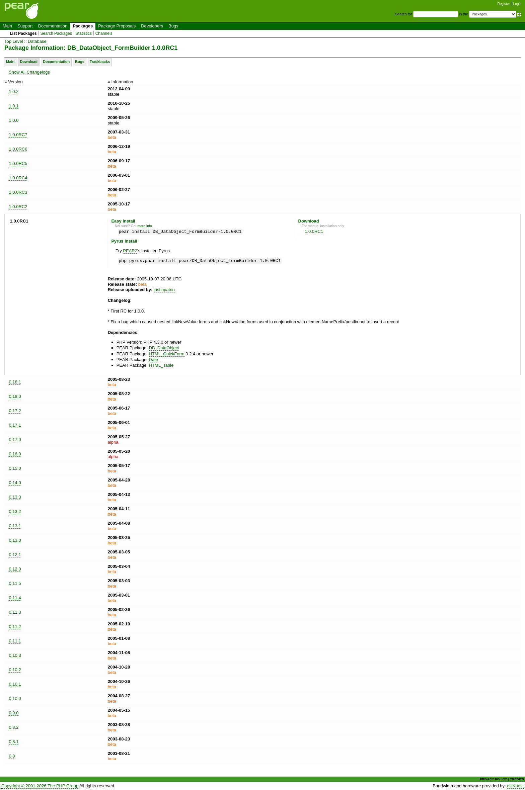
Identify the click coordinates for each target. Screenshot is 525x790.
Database (37, 41)
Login (517, 4)
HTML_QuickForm (166, 353)
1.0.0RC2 (18, 206)
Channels (103, 33)
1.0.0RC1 (314, 231)
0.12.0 (15, 569)
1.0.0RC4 (18, 177)
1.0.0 (14, 120)
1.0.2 (14, 91)
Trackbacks (100, 62)
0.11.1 (15, 640)
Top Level (13, 41)
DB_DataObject (164, 347)
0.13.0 (15, 540)
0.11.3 (15, 612)
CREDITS (517, 779)
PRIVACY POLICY (493, 779)
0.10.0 (15, 698)
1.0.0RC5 (18, 163)
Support (25, 25)
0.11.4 (15, 597)
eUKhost (515, 785)
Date (153, 359)
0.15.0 (15, 468)
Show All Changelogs (29, 72)
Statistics (84, 33)
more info (144, 226)
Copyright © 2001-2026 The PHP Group (39, 785)
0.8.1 (14, 741)
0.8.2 (14, 727)
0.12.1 (15, 554)
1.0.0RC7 (18, 134)
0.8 (12, 756)
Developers (152, 25)
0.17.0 (15, 439)
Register (504, 4)
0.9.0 (14, 712)
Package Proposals (117, 25)
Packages (83, 25)
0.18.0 (15, 396)
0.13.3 (15, 497)
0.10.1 (15, 684)
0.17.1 (15, 425)
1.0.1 (14, 105)
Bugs (173, 25)
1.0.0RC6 (18, 149)
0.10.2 (15, 669)
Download (29, 62)
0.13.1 (15, 525)
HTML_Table (161, 365)
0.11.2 (15, 626)
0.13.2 (15, 511)
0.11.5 (15, 583)
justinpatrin (164, 289)
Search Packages (56, 33)
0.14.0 (15, 482)
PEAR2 (130, 250)
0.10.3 (15, 655)
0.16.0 (15, 453)
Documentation (52, 25)
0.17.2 (15, 410)
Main (7, 25)
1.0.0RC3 (18, 192)
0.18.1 (15, 381)
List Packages (23, 33)
